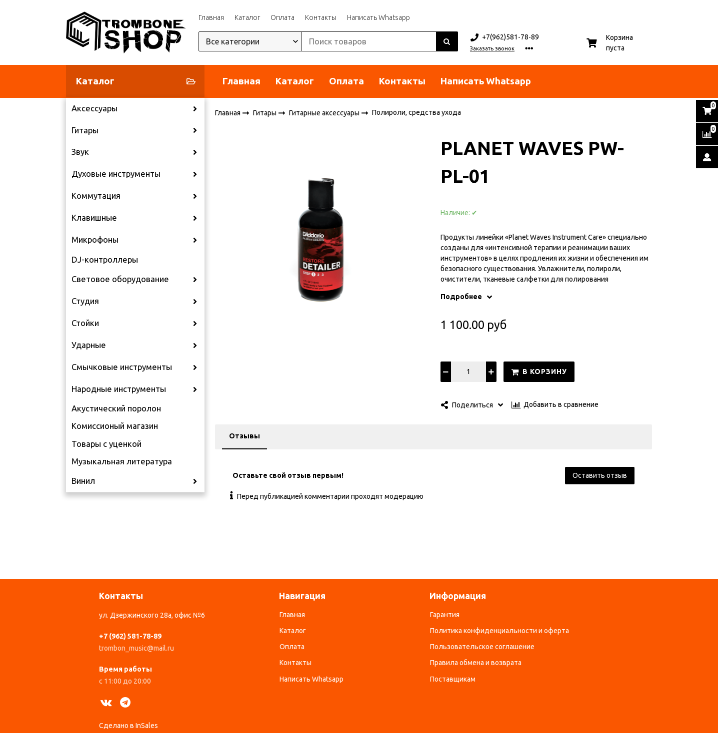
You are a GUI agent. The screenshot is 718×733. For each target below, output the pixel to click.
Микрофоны (95, 239)
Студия (85, 301)
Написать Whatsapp (378, 17)
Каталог (247, 17)
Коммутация (96, 195)
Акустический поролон (116, 408)
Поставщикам (453, 679)
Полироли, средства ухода (416, 112)
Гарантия (445, 615)
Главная (211, 17)
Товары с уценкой (107, 443)
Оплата (282, 17)
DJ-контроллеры (105, 259)
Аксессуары (95, 108)
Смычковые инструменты (122, 367)
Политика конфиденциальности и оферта (499, 631)
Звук (80, 151)
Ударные (89, 345)
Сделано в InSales (128, 726)
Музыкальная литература (122, 461)
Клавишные (94, 217)
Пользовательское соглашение (482, 647)
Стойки (85, 323)
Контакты (320, 17)
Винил (83, 480)
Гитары (85, 130)
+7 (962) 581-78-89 (130, 636)
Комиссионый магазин (115, 425)
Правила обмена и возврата (476, 663)
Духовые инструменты (116, 173)
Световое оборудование (120, 279)
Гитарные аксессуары (325, 112)
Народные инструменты (119, 388)
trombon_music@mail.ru (136, 648)
